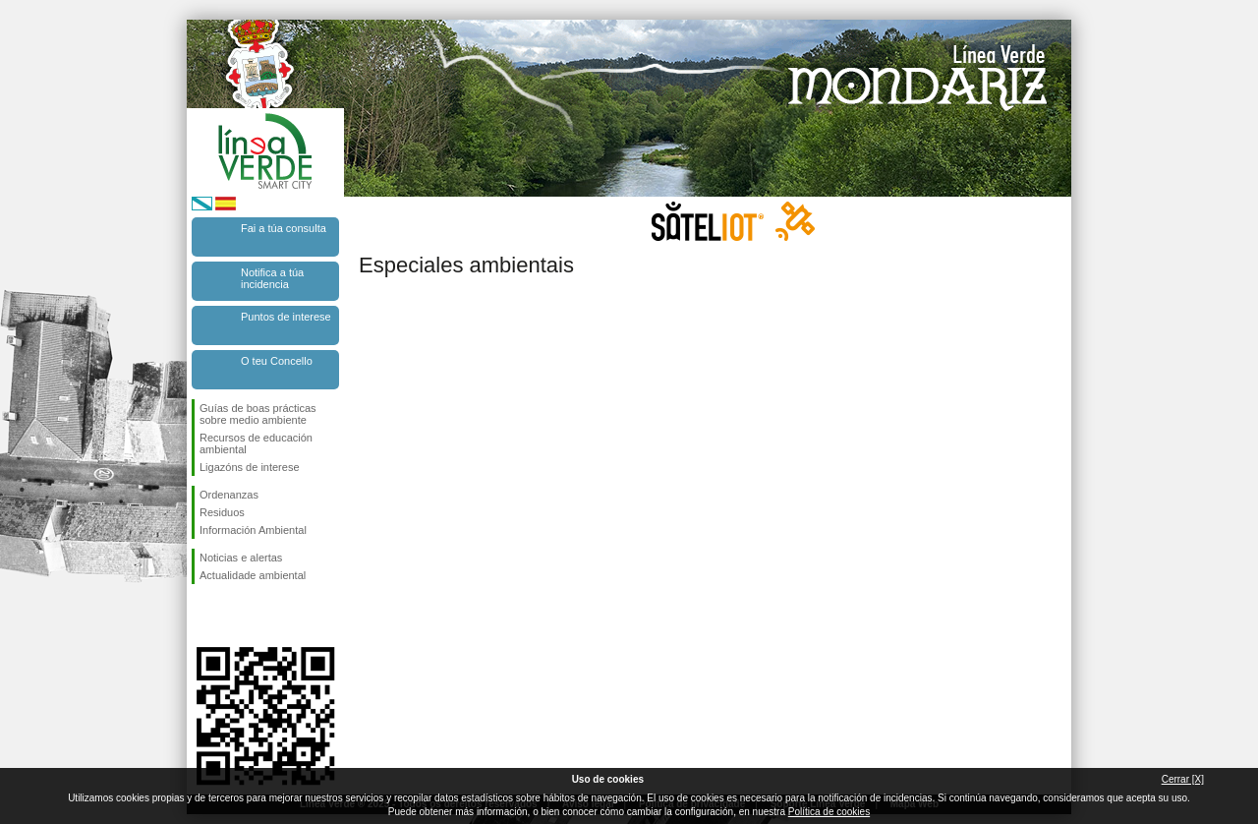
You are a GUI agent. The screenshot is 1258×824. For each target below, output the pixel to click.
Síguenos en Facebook (203, 615)
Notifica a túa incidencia (272, 278)
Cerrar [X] (1183, 779)
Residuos (222, 512)
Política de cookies (829, 811)
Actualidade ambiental (253, 575)
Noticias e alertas (241, 557)
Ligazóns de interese (250, 467)
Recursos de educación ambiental (256, 443)
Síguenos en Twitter (236, 615)
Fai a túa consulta (283, 228)
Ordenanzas (229, 494)
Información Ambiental (253, 530)
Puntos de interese (286, 317)
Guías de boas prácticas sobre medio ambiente (258, 414)
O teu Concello (277, 361)
